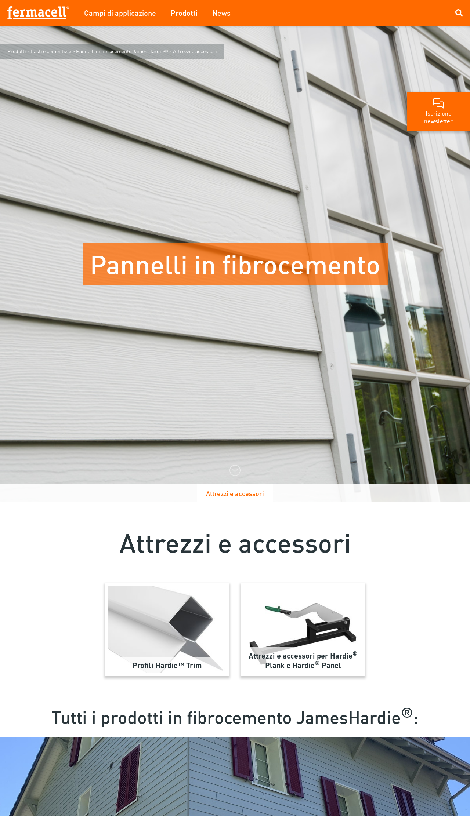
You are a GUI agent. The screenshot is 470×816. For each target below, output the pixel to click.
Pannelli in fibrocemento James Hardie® (122, 51)
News (221, 13)
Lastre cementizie (51, 51)
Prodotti (184, 13)
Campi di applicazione (120, 13)
